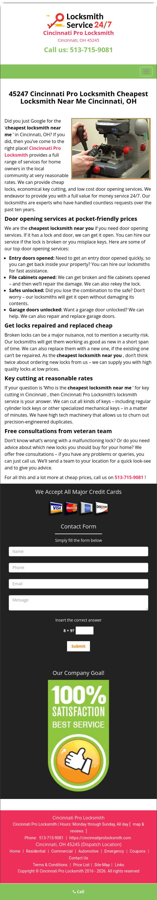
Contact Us (78, 858)
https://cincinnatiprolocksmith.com (100, 838)
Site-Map (102, 865)
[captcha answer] (85, 630)
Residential (36, 851)
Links (119, 865)
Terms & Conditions (50, 865)
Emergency (114, 851)
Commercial (61, 851)
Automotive (88, 851)
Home (15, 851)
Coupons (138, 851)
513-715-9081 (91, 49)
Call (78, 891)
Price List (81, 865)
